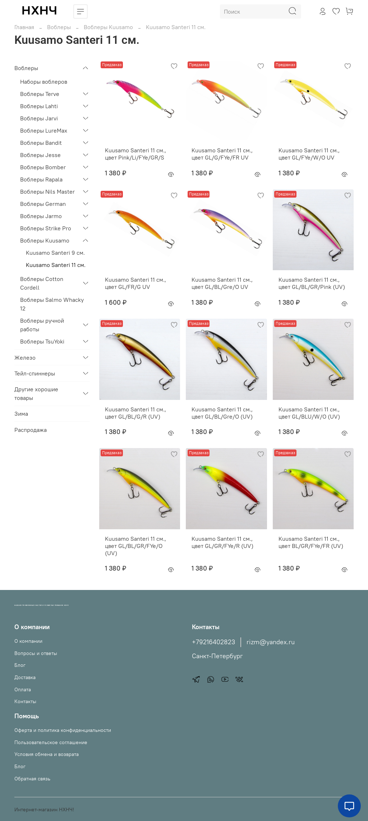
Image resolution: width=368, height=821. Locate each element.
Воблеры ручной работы (42, 325)
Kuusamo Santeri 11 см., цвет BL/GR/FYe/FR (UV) (311, 542)
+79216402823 (213, 642)
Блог (20, 665)
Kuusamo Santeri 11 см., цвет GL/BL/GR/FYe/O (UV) (135, 546)
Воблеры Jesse (40, 154)
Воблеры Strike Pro (45, 228)
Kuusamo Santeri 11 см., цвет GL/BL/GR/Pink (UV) (312, 283)
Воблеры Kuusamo (108, 27)
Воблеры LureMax (43, 130)
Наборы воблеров (43, 81)
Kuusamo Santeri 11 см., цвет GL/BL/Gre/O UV (222, 283)
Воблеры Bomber (43, 167)
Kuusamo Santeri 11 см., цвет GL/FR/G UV (135, 283)
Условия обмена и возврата (46, 754)
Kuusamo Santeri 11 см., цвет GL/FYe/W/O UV (309, 154)
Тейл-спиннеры (34, 373)
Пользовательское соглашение (50, 742)
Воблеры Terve (39, 93)
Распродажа (30, 429)
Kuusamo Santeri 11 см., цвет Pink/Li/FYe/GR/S (135, 154)
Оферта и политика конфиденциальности (62, 730)
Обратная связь (32, 778)
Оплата (22, 689)
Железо (25, 357)
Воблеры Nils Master (47, 191)
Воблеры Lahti (39, 106)
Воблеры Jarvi (39, 118)
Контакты (25, 701)
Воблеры (59, 27)
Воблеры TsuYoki (42, 341)
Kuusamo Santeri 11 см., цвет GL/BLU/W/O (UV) (309, 413)
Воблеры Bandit (41, 142)
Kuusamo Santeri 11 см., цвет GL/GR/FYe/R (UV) (222, 542)
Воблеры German (43, 203)
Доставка (25, 677)
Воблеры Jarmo (41, 216)
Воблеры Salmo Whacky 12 (52, 304)
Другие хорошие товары (36, 393)
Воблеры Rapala (41, 179)
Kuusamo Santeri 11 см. (56, 264)
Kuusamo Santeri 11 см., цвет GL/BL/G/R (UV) (135, 413)
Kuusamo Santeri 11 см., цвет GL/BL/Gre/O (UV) (222, 413)
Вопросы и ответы (35, 653)
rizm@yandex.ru (271, 642)
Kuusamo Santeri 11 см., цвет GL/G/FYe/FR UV (222, 154)
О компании (28, 641)
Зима (21, 413)
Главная (24, 27)
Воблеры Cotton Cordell (41, 283)
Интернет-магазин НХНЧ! (44, 809)
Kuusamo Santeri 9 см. (55, 252)
